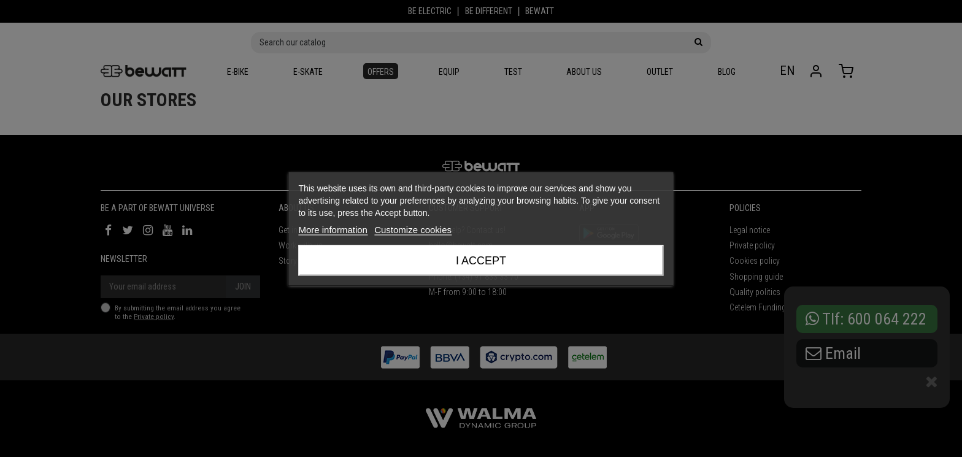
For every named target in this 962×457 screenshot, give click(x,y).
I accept (481, 260)
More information (332, 229)
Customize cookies (413, 229)
